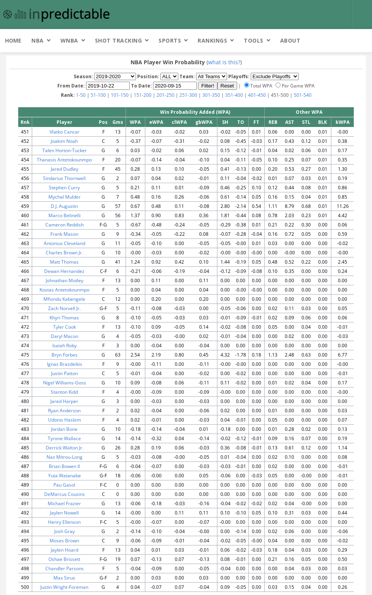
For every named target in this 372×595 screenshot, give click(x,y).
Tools (254, 40)
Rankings (212, 40)
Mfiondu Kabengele (64, 299)
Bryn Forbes (65, 355)
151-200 (143, 95)
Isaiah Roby (64, 345)
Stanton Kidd (64, 392)
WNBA (69, 40)
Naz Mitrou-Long (64, 457)
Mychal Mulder (64, 197)
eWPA (156, 122)
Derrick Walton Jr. (64, 447)
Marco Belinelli (64, 215)
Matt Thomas (64, 262)
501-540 (303, 95)
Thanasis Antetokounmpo (64, 159)
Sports (169, 40)
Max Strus (64, 577)
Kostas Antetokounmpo (65, 289)
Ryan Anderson (64, 410)
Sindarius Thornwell (64, 178)
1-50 (81, 95)
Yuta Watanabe (64, 475)
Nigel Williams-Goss (64, 382)
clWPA (179, 122)
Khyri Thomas (64, 317)
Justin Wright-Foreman (64, 587)
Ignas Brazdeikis (64, 364)
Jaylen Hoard (64, 550)
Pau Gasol (64, 485)
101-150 (120, 95)
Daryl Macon (64, 336)
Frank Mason (64, 234)
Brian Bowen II (64, 466)
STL (306, 122)
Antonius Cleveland (64, 243)
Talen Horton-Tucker (64, 150)
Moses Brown (64, 540)
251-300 (188, 95)
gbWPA (203, 122)
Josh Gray (64, 531)
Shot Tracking (118, 40)
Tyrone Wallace (64, 438)
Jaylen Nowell (64, 512)
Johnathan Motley (64, 280)
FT (256, 122)
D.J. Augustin (64, 206)
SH (225, 122)
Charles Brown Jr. (64, 252)
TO (240, 122)
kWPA (343, 122)
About (290, 40)
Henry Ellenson (64, 522)
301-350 (211, 95)
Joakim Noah (64, 141)
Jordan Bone (64, 429)
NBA (37, 40)
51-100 (98, 95)
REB (273, 122)
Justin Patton (64, 373)
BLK (322, 122)
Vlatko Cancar (64, 132)
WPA (135, 122)
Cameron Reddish (64, 224)
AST (289, 122)
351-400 (234, 95)
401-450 (257, 95)
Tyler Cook (64, 327)
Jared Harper (64, 401)
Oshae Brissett (64, 559)
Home (13, 40)
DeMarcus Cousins (64, 494)
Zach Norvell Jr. (64, 308)
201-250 (165, 95)
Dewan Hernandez (64, 271)
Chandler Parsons (64, 568)
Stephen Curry (64, 187)
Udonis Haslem (64, 420)
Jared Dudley (64, 169)
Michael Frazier (64, 503)
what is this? (224, 62)
